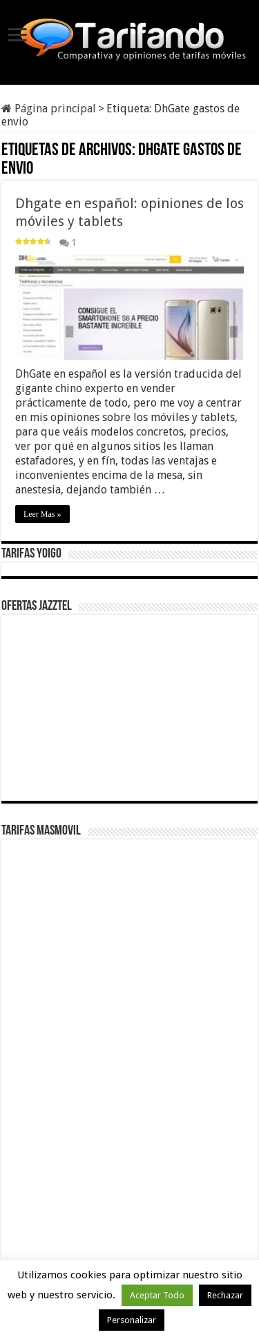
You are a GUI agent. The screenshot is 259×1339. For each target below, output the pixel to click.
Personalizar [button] (131, 1320)
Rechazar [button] (225, 1295)
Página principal (48, 108)
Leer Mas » (42, 514)
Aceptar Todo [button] (157, 1295)
